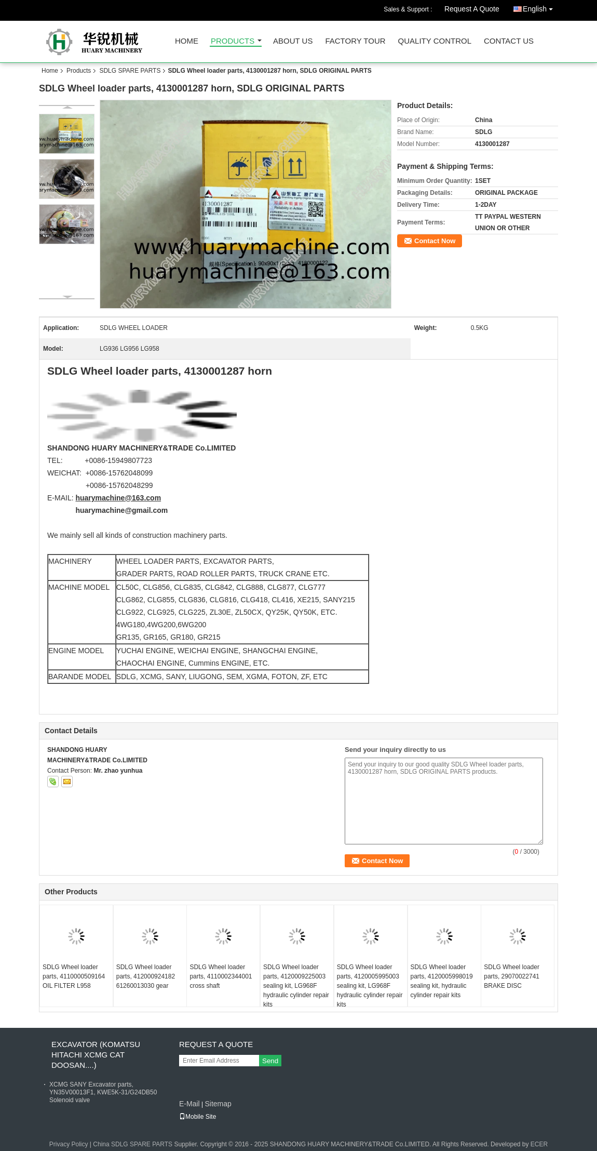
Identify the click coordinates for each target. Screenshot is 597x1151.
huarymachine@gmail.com (121, 510)
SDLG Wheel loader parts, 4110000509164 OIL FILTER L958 (74, 976)
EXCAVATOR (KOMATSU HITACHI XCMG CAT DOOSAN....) (95, 1054)
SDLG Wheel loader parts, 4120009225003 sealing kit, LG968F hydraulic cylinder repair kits (296, 985)
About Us (293, 41)
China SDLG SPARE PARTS (132, 1144)
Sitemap (218, 1104)
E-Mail (189, 1104)
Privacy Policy (68, 1144)
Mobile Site (197, 1116)
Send (270, 1061)
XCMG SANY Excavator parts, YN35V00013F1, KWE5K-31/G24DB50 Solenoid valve (103, 1092)
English (540, 7)
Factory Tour (355, 41)
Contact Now (434, 241)
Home (186, 41)
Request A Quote (471, 9)
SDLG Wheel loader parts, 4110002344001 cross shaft (220, 976)
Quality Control (434, 41)
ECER (539, 1144)
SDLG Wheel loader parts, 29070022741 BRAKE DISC (511, 976)
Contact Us (509, 41)
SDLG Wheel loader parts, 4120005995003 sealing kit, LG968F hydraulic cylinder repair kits (370, 985)
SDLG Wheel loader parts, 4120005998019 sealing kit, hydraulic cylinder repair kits (442, 981)
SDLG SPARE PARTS (129, 70)
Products (232, 41)
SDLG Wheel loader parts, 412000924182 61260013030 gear (145, 976)
